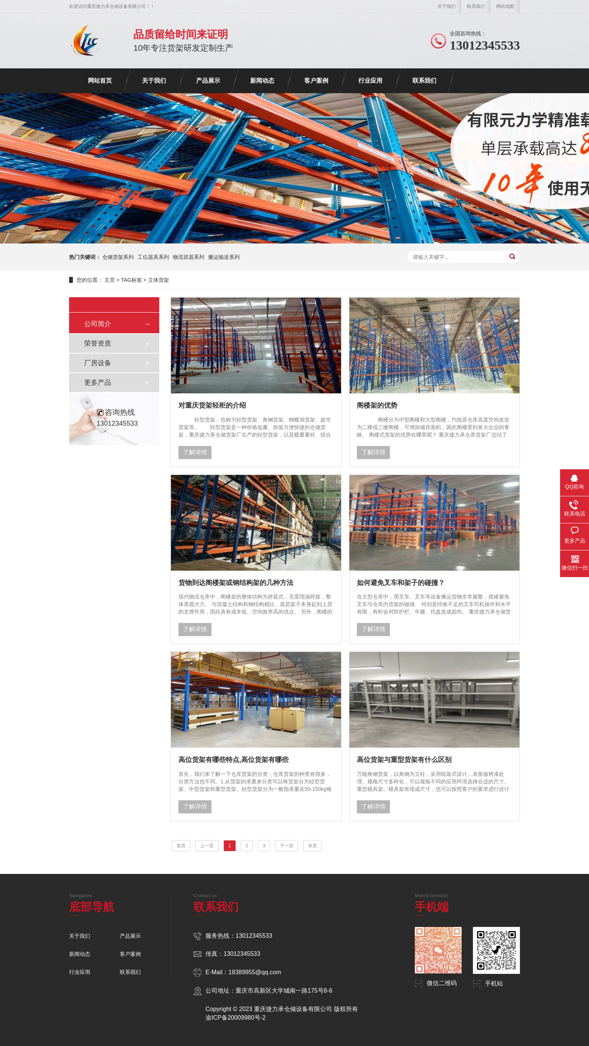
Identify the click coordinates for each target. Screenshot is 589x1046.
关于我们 (447, 6)
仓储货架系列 (118, 257)
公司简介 (97, 324)
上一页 (207, 845)
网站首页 (100, 80)
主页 (109, 280)
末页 (312, 845)
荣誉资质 (97, 343)
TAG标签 (131, 280)
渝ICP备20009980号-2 (235, 1017)
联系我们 (476, 6)
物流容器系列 (188, 257)
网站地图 (505, 6)
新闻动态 (262, 80)
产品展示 (208, 80)
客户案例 (316, 80)
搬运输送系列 (224, 257)
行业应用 (370, 80)
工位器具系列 (153, 257)
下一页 (286, 845)
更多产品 (97, 382)
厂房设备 (97, 363)
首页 (181, 845)
